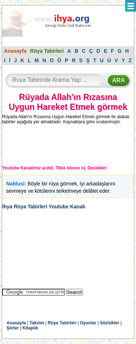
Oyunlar (88, 322)
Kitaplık (30, 328)
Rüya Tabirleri (46, 51)
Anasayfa (15, 51)
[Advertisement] (62, 146)
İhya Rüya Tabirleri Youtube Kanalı (43, 206)
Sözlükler (109, 322)
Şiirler (13, 328)
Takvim (36, 322)
